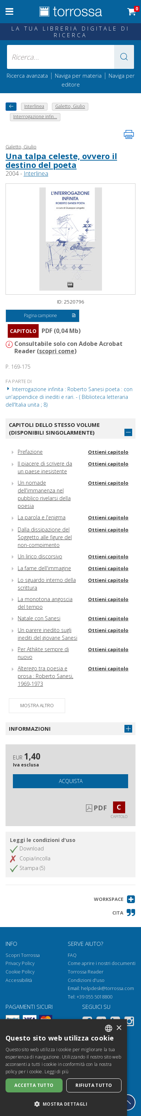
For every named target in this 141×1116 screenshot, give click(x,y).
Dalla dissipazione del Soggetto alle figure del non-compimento (45, 537)
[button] (124, 57)
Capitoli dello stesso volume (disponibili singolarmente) (54, 428)
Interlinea (36, 173)
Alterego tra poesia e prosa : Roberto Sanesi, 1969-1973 (45, 676)
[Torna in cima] (127, 1102)
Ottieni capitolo (108, 452)
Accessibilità (19, 980)
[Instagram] (129, 1022)
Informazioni (30, 728)
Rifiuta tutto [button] (93, 1085)
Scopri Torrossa (23, 955)
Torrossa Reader (85, 972)
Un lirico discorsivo (40, 556)
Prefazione (30, 451)
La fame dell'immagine (44, 568)
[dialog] (63, 1067)
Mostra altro (37, 705)
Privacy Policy (20, 963)
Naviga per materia (78, 75)
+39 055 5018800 (94, 997)
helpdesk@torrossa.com (107, 988)
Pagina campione (50, 316)
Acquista (70, 781)
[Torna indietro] (11, 106)
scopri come (56, 351)
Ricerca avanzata (27, 75)
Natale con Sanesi (39, 618)
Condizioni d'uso (86, 980)
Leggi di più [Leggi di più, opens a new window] (56, 1071)
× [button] (118, 1028)
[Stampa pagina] (128, 134)
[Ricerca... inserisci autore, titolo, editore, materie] (70, 57)
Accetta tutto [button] (33, 1085)
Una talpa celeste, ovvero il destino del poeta (61, 160)
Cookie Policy (20, 972)
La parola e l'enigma (42, 517)
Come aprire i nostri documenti (101, 963)
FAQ (72, 955)
